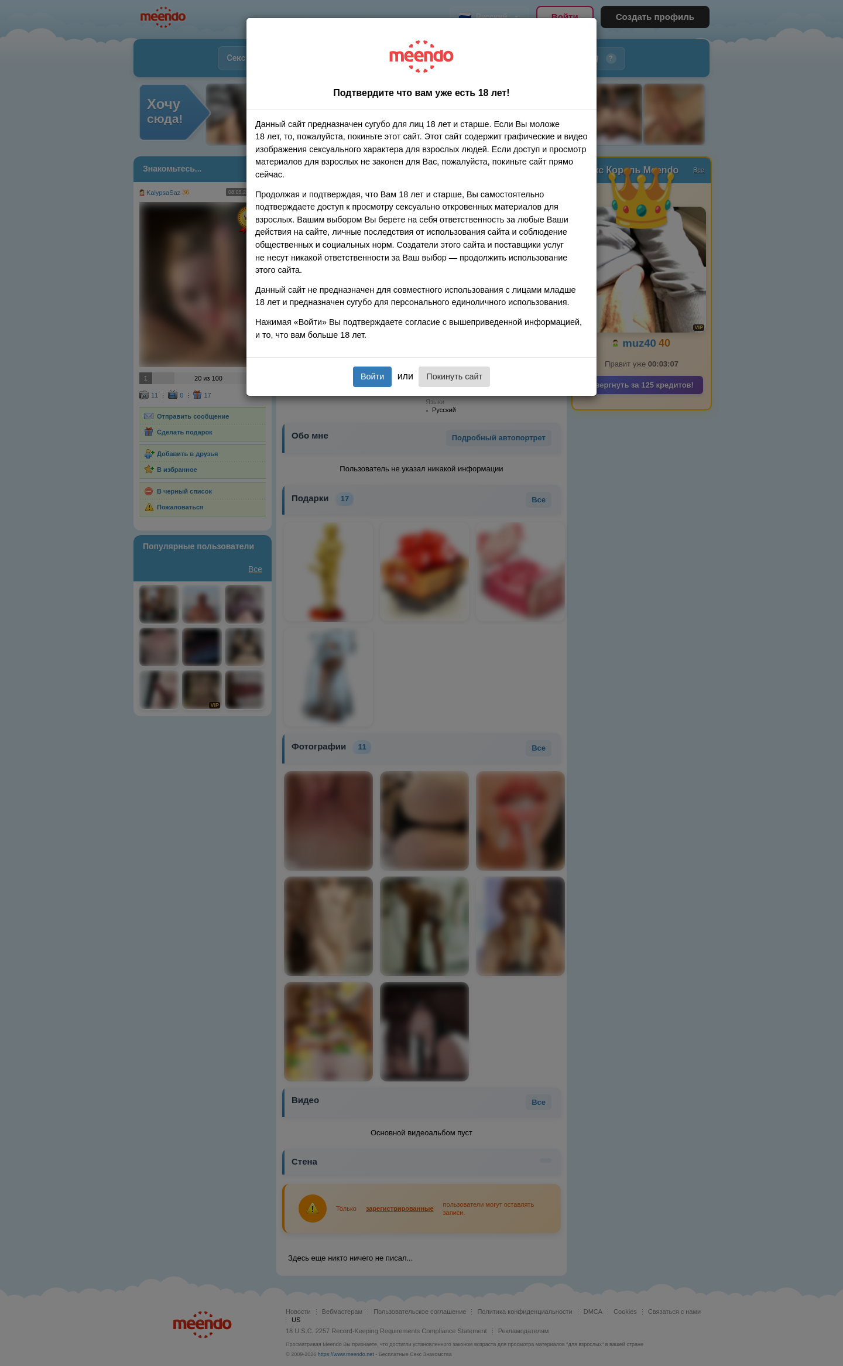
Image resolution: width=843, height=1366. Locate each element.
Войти (372, 376)
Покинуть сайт (454, 376)
